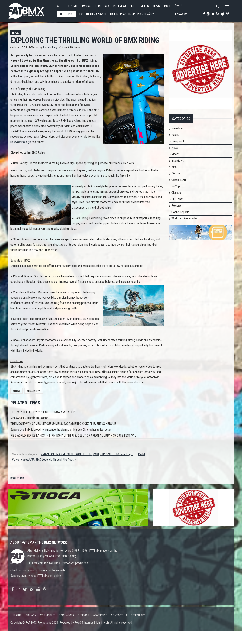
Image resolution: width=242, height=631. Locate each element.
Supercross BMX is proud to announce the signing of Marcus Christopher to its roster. (60, 429)
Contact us (119, 615)
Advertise (100, 615)
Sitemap (83, 615)
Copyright (47, 615)
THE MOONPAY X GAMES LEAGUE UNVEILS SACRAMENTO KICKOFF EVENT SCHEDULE (63, 424)
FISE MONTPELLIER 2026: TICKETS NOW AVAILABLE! (42, 412)
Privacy (30, 615)
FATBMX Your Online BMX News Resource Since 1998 (30, 10)
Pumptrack (102, 6)
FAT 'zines (177, 199)
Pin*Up (175, 186)
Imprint (16, 615)
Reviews (176, 205)
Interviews (120, 6)
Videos (145, 6)
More (167, 6)
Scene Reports (180, 212)
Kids (133, 6)
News (156, 6)
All (59, 6)
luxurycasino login (21, 142)
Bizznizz (176, 173)
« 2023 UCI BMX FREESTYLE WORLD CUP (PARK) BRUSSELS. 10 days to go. (87, 454)
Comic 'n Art (178, 180)
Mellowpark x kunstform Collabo (29, 418)
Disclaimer (66, 615)
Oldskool (176, 192)
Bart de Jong (50, 47)
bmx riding (34, 390)
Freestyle (72, 6)
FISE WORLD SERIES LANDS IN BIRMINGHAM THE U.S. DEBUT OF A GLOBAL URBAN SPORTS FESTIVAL (73, 435)
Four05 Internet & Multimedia (92, 622)
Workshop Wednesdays (185, 218)
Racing (86, 6)
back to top (17, 478)
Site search (139, 615)
